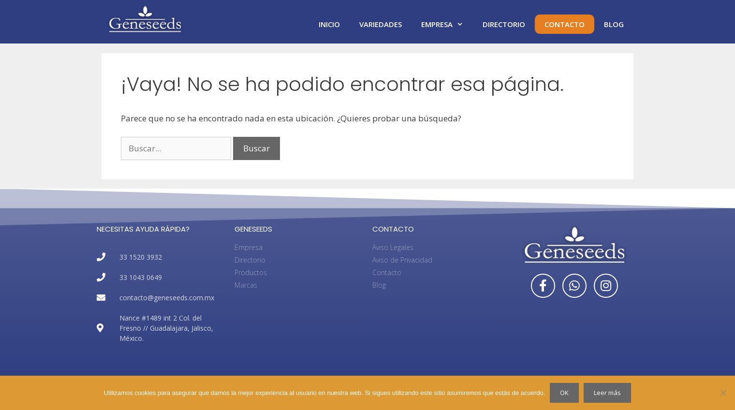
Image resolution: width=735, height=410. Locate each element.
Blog (614, 24)
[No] (723, 392)
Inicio (329, 24)
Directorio (504, 24)
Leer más (607, 392)
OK (564, 392)
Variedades (380, 24)
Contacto (564, 24)
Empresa (447, 24)
